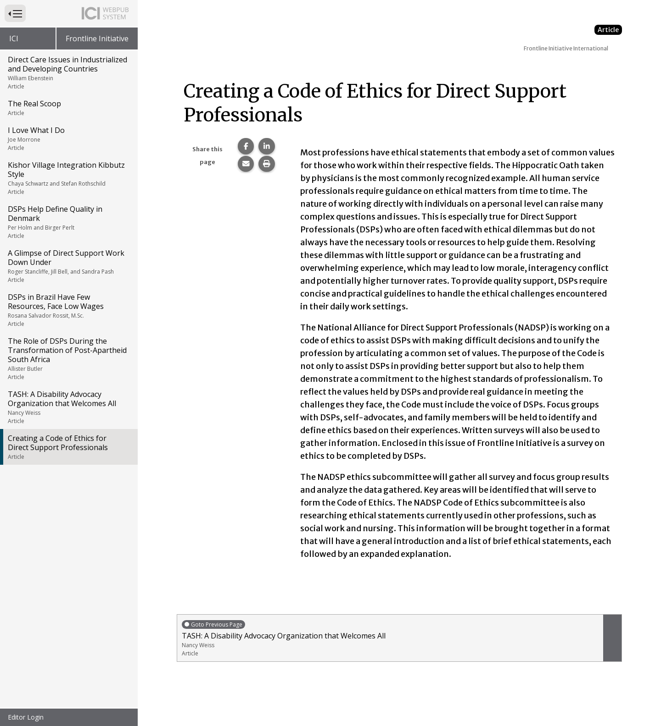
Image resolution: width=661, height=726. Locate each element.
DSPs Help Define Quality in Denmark (68, 222)
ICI (13, 38)
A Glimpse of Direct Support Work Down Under (68, 266)
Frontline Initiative (97, 38)
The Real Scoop (68, 108)
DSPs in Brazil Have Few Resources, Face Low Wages (68, 310)
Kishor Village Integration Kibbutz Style (68, 178)
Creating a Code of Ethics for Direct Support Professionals (68, 447)
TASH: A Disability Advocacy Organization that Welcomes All (68, 407)
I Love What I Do (68, 138)
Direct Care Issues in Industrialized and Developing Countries (68, 72)
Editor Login (26, 717)
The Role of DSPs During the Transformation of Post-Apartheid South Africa (68, 358)
